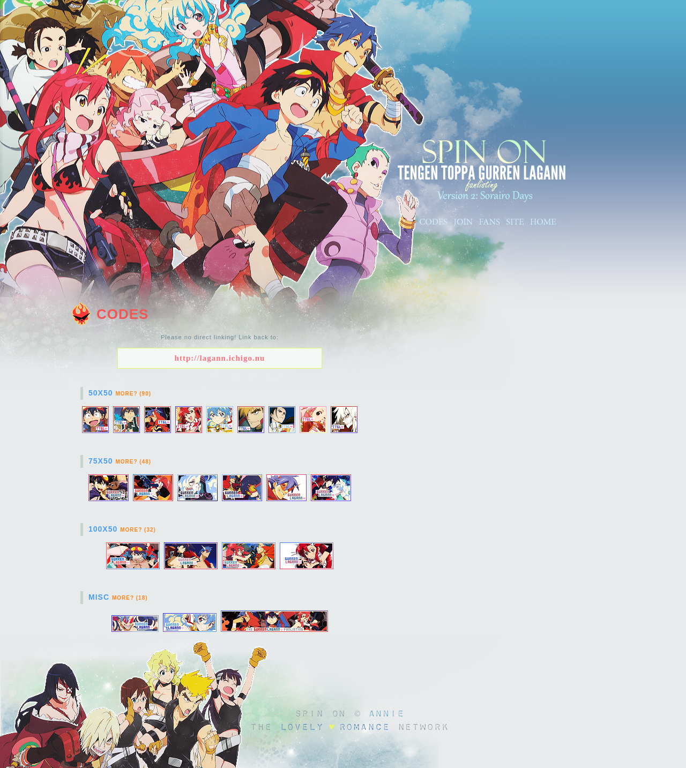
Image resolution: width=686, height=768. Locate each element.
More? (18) (130, 598)
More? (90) (133, 394)
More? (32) (138, 530)
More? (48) (133, 462)
